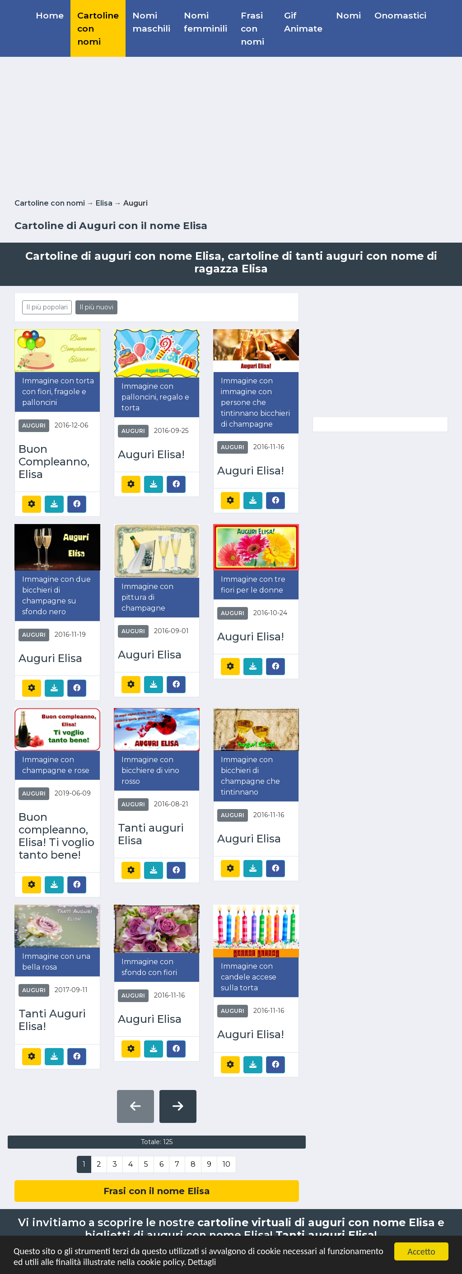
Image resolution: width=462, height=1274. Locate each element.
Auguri (34, 425)
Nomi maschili (151, 22)
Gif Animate (303, 22)
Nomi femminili (205, 22)
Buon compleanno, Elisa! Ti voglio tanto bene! (56, 836)
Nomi (348, 15)
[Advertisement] (231, 126)
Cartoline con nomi (98, 28)
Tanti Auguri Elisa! (52, 1020)
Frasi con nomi (252, 28)
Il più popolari (47, 307)
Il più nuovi (96, 307)
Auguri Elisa (50, 658)
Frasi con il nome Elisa (156, 1191)
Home (50, 15)
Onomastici (400, 15)
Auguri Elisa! (151, 454)
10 (226, 1164)
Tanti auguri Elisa (151, 834)
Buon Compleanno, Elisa (54, 462)
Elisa (104, 203)
